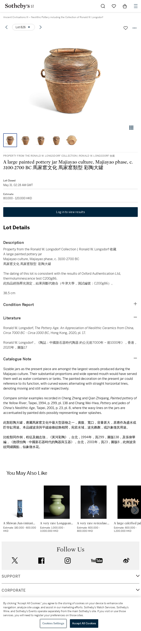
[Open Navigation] (136, 6)
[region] (70, 614)
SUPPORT (11, 576)
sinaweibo (126, 560)
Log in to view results (70, 212)
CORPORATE (14, 590)
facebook (41, 561)
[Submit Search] (103, 6)
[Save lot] (125, 28)
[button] (70, 78)
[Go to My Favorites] (114, 6)
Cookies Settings (53, 623)
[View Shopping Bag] (124, 6)
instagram (68, 561)
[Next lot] (40, 27)
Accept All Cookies (84, 623)
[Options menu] (23, 27)
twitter (15, 560)
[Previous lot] (6, 27)
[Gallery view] (131, 128)
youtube (97, 560)
